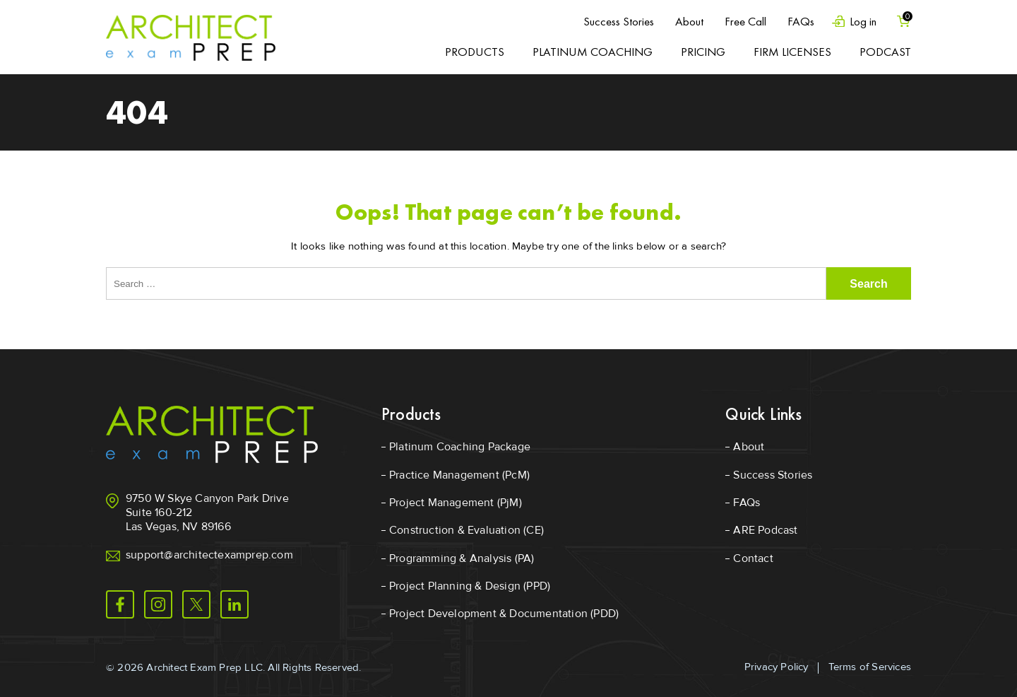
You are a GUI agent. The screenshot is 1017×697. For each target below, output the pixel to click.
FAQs (800, 21)
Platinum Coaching (593, 51)
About (688, 21)
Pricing (703, 51)
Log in (862, 22)
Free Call (745, 21)
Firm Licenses (792, 51)
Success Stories (618, 21)
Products (474, 51)
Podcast (885, 51)
